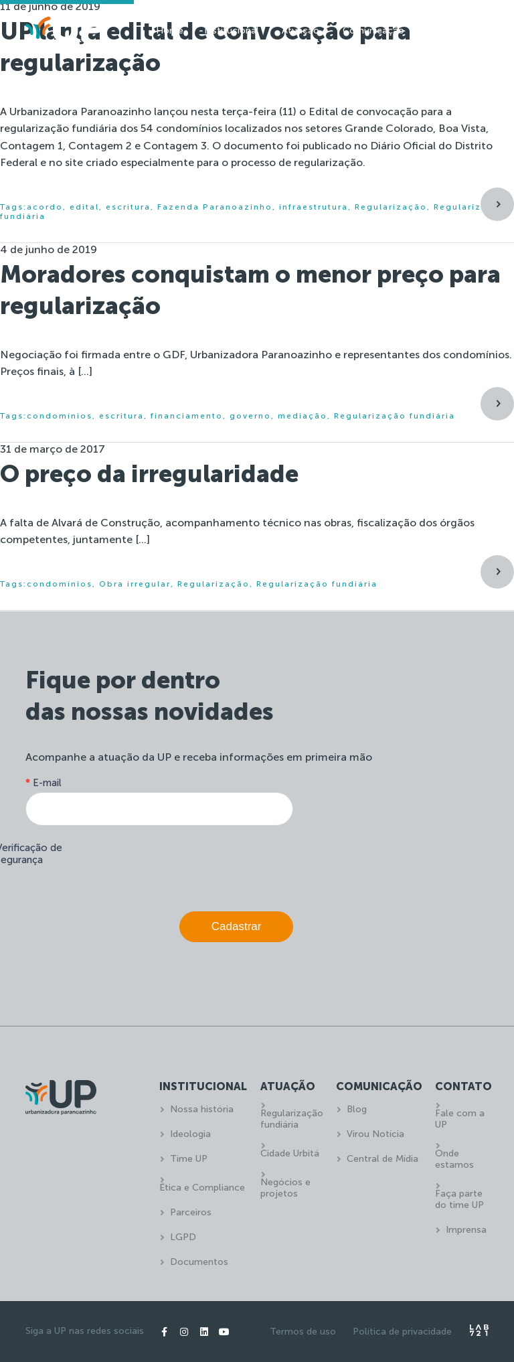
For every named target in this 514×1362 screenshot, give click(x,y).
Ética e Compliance (202, 1187)
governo (250, 416)
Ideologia (190, 1134)
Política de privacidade (402, 1331)
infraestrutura (313, 207)
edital (84, 207)
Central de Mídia (382, 1158)
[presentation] (191, 865)
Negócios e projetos (285, 1188)
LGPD (183, 1237)
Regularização (391, 207)
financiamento (187, 416)
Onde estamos (454, 1159)
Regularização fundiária (394, 416)
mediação (302, 416)
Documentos (199, 1262)
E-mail (43, 783)
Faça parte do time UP (459, 1199)
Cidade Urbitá (289, 1153)
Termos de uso (303, 1331)
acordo (45, 207)
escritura (128, 207)
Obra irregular (135, 584)
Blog (357, 1109)
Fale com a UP (460, 1119)
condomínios (59, 416)
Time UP (188, 1158)
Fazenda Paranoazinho (214, 207)
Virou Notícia (375, 1134)
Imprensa (466, 1229)
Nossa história (202, 1109)
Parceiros (190, 1212)
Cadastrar (236, 926)
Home (169, 30)
